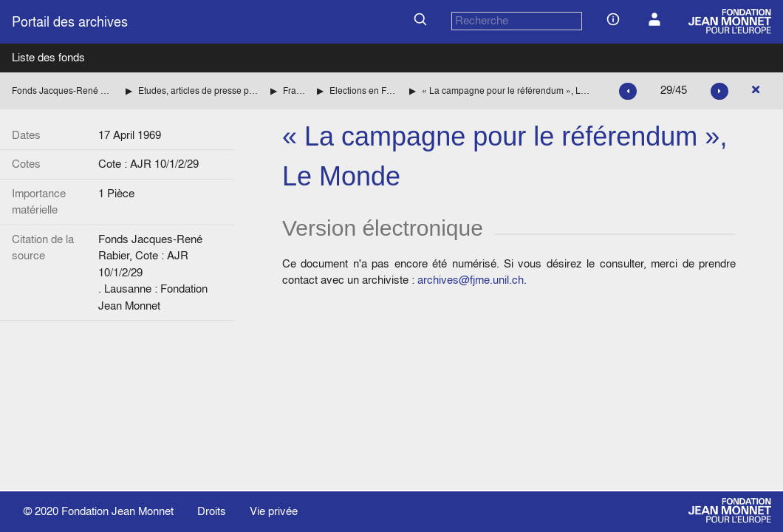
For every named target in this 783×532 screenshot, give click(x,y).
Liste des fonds (48, 57)
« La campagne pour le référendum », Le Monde (505, 90)
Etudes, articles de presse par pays (198, 90)
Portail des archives (70, 22)
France (294, 90)
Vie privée (274, 511)
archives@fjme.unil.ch (470, 279)
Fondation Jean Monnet (117, 511)
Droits (211, 511)
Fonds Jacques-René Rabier (63, 90)
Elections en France (363, 90)
